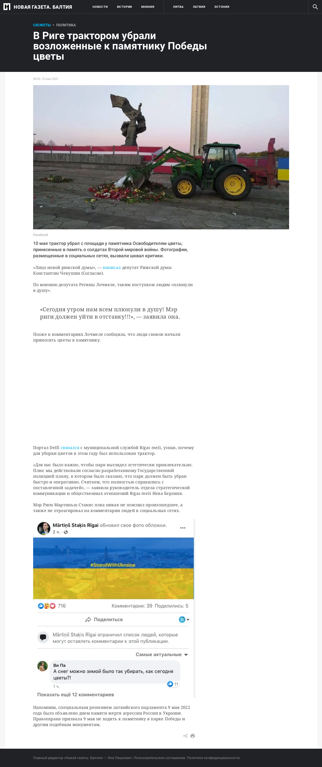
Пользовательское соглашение (159, 758)
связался (70, 447)
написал (112, 267)
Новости (100, 6)
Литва (178, 6)
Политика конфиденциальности (213, 758)
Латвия (199, 6)
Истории (124, 6)
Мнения (147, 6)
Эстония (221, 6)
